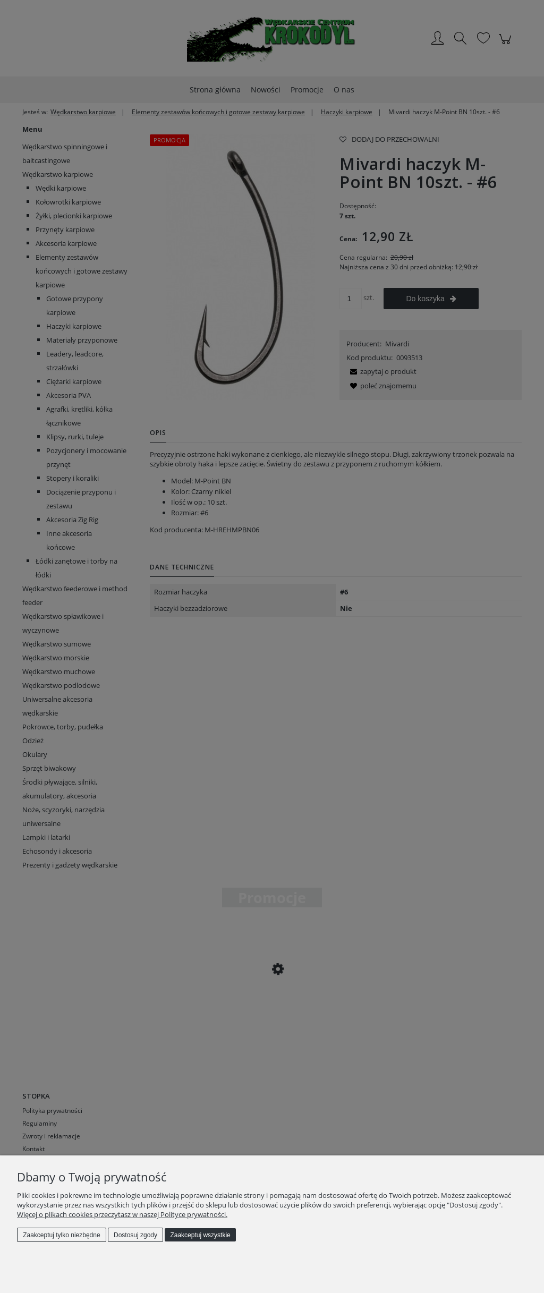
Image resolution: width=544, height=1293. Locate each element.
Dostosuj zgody (135, 1235)
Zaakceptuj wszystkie (200, 1235)
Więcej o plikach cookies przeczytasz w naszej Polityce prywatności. (122, 1214)
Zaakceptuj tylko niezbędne (61, 1235)
